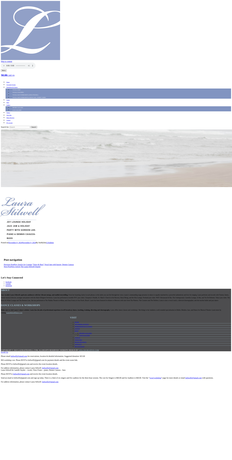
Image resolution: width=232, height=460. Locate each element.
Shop (7, 102)
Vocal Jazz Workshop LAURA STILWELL (25, 95)
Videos (8, 112)
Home (8, 82)
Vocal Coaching (18, 92)
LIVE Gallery (17, 110)
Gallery (8, 105)
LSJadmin (50, 243)
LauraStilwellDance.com (14, 313)
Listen (8, 100)
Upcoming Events (11, 84)
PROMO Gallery (17, 107)
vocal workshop (155, 378)
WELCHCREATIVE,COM (89, 350)
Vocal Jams (16, 89)
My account (9, 122)
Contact (8, 120)
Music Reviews (10, 117)
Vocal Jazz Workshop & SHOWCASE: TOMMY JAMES (29, 97)
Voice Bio (9, 115)
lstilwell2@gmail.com (19, 356)
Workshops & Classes (12, 87)
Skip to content (6, 61)
